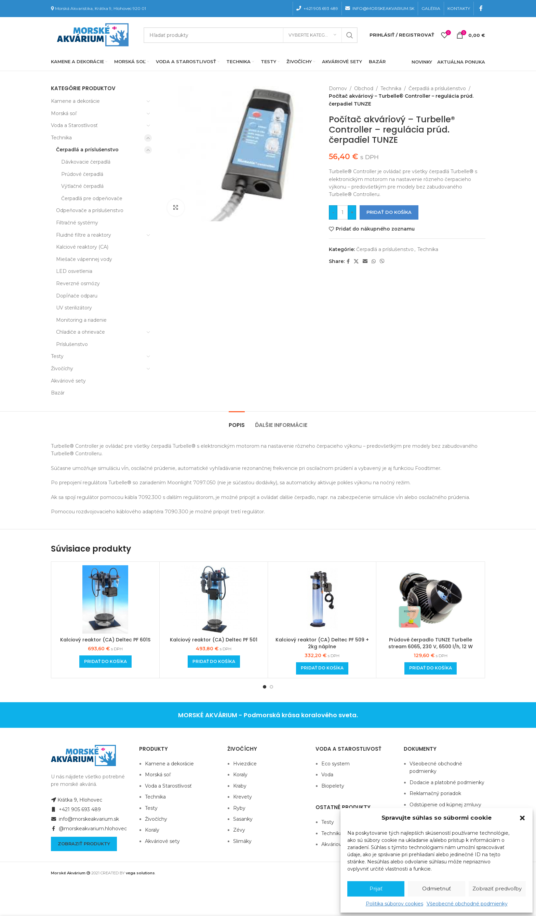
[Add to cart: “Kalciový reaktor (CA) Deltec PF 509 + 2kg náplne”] (322, 668)
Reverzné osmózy (78, 283)
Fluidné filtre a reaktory (83, 235)
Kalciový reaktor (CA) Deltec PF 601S (105, 639)
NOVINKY (422, 62)
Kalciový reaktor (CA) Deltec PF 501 (213, 639)
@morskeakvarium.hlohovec (89, 828)
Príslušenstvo (72, 344)
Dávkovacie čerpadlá (85, 162)
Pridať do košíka (389, 212)
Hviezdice (245, 764)
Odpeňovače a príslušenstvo (89, 210)
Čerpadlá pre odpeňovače (91, 198)
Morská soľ (64, 113)
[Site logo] (91, 34)
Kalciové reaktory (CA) (82, 247)
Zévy (239, 830)
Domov (338, 88)
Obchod (363, 88)
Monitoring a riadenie (81, 320)
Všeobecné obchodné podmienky (467, 904)
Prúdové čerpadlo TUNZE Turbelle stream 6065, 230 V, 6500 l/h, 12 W (430, 643)
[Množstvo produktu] (342, 212)
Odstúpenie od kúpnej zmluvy (445, 805)
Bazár (58, 393)
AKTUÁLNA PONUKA (461, 62)
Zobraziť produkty (84, 843)
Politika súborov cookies (394, 904)
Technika (61, 138)
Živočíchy (62, 368)
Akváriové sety (68, 381)
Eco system (335, 764)
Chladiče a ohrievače (80, 332)
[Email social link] (365, 261)
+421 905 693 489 (76, 809)
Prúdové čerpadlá (82, 174)
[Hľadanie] (251, 35)
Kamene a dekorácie (75, 101)
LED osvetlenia (74, 271)
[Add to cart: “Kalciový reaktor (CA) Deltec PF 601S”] (105, 661)
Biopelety (332, 786)
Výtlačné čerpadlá (82, 186)
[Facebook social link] (481, 8)
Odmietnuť (436, 888)
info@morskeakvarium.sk (85, 819)
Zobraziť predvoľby (497, 888)
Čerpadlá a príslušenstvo (87, 150)
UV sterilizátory (74, 308)
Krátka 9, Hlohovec (76, 800)
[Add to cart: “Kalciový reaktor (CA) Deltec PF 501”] (214, 661)
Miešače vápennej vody (84, 259)
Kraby (239, 786)
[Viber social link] (382, 261)
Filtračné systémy (77, 223)
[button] (522, 818)
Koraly (152, 830)
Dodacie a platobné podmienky (447, 782)
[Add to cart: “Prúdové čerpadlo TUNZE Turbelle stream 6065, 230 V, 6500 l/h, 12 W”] (430, 668)
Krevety (242, 797)
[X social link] (356, 261)
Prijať (376, 888)
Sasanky (243, 819)
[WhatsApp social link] (374, 261)
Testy (57, 356)
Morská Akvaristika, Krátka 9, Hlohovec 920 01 (100, 8)
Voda (327, 775)
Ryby (239, 808)
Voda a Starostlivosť (74, 125)
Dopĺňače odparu (76, 296)
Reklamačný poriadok (435, 793)
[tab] (237, 421)
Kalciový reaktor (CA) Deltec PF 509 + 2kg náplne (322, 643)
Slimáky (242, 841)
